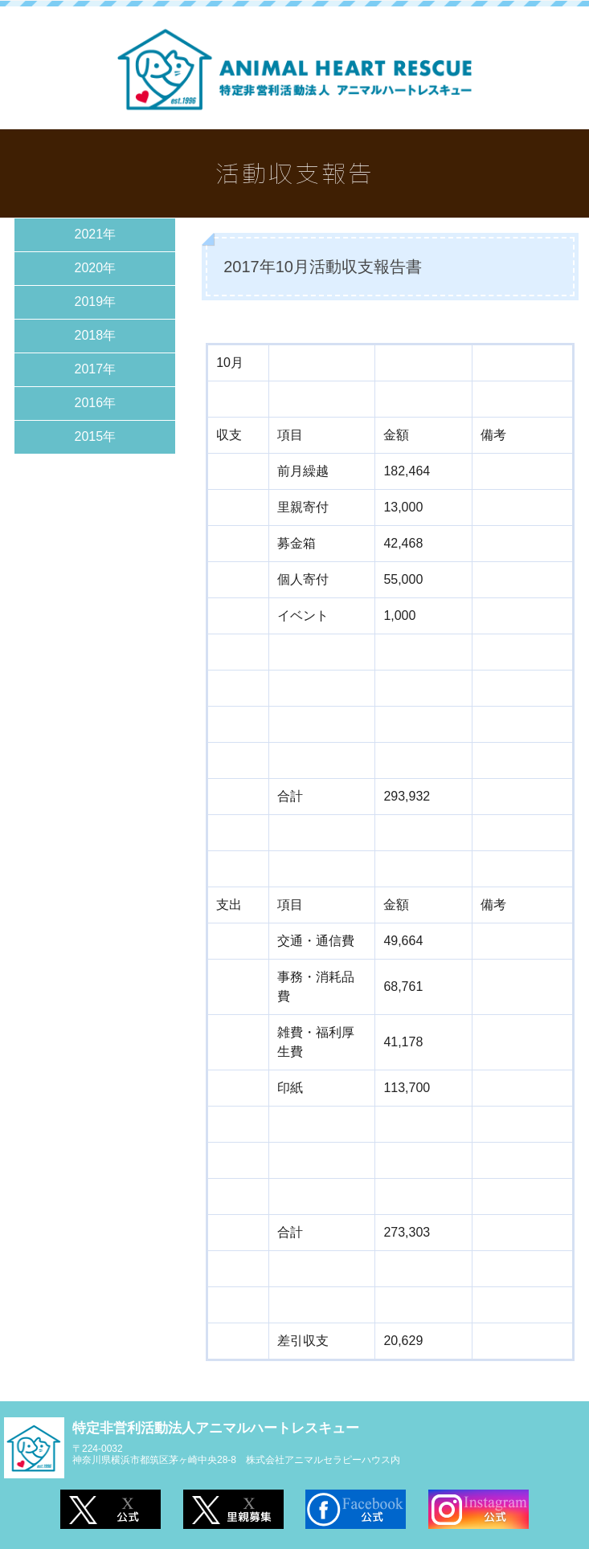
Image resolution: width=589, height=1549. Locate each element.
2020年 (96, 268)
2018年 (96, 335)
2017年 (96, 369)
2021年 (96, 234)
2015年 (96, 436)
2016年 (96, 403)
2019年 (96, 301)
